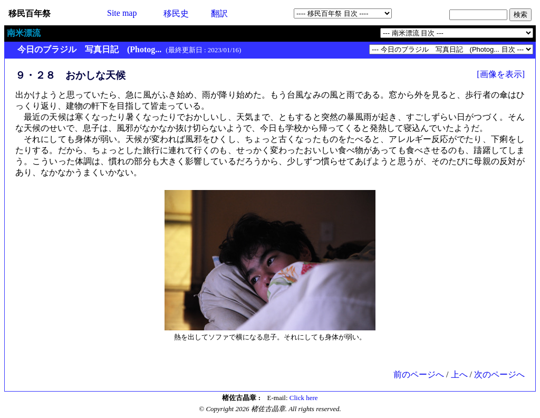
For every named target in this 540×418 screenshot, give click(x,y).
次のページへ (499, 374)
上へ (459, 374)
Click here (304, 398)
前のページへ (418, 374)
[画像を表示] (501, 74)
